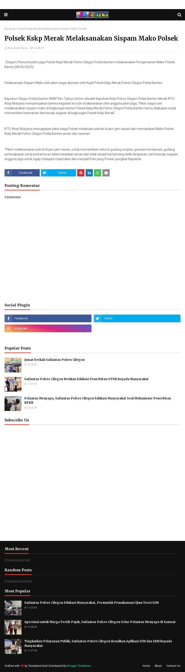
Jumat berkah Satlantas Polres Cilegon (54, 360)
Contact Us (173, 665)
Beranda (10, 28)
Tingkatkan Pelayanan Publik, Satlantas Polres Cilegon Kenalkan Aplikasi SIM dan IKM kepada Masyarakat (98, 643)
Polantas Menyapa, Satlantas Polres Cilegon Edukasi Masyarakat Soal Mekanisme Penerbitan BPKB (97, 400)
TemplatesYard (37, 665)
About (158, 665)
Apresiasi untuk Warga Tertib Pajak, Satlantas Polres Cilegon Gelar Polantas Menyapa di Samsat (100, 622)
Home (146, 665)
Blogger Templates (79, 665)
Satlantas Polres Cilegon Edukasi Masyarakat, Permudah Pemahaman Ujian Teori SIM (91, 603)
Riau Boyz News (18, 48)
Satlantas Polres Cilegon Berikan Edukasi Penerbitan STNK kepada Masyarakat (86, 379)
